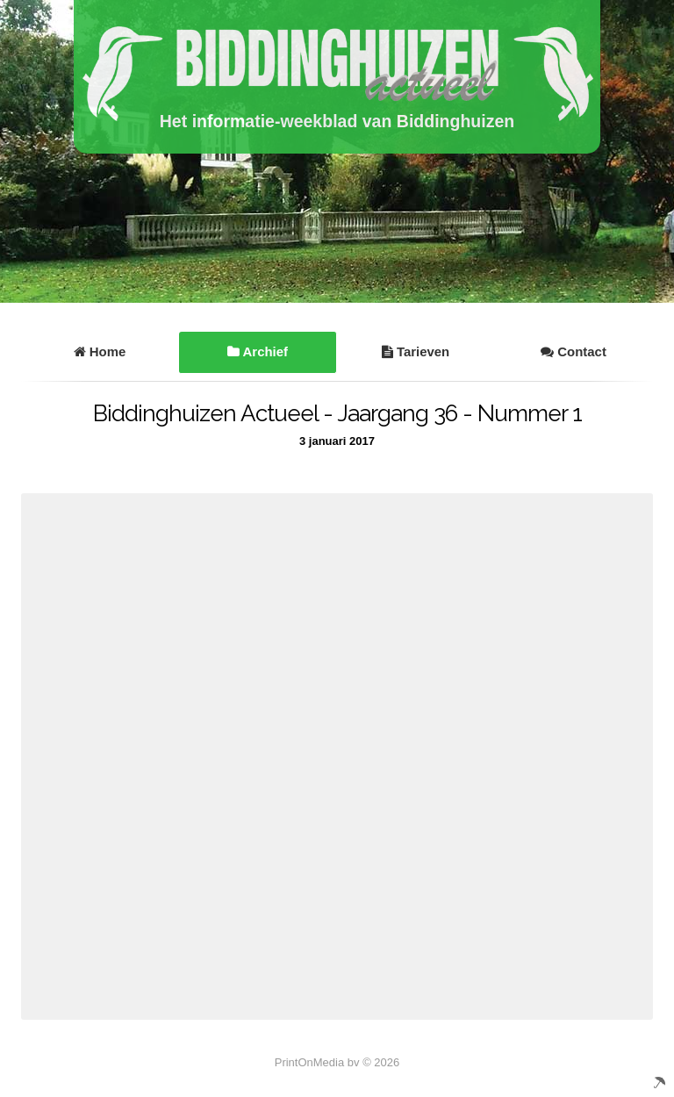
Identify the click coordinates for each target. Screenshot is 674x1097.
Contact (573, 351)
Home (100, 351)
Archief (257, 351)
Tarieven (415, 351)
